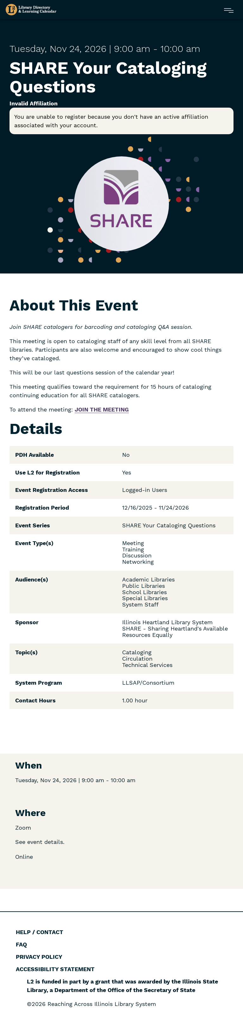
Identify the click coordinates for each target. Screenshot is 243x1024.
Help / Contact (39, 932)
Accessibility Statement (55, 969)
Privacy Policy (39, 956)
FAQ (21, 944)
